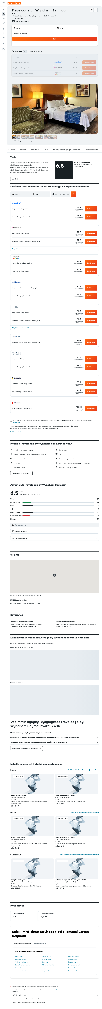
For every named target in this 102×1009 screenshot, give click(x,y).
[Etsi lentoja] (3, 10)
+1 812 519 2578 (17, 18)
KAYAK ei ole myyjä (55, 995)
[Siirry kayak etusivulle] (14, 3)
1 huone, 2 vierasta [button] (20, 34)
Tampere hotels (47, 968)
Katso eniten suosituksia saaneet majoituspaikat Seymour (79, 854)
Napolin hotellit (73, 962)
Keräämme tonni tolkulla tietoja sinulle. (55, 999)
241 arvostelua (24, 21)
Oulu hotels (18, 968)
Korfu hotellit (46, 962)
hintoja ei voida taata (59, 989)
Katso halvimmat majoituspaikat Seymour (85, 812)
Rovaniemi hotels (20, 971)
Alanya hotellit (72, 959)
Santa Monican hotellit (22, 965)
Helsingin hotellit (73, 956)
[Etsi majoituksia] (3, 14)
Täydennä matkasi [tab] (40, 943)
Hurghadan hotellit (74, 965)
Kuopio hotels (46, 971)
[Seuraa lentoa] (3, 33)
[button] (3, 3)
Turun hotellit (19, 956)
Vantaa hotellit (46, 956)
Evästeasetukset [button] (15, 432)
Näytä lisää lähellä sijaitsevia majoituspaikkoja (83, 770)
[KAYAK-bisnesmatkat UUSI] (3, 37)
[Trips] (3, 43)
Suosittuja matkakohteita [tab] (22, 943)
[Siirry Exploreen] (3, 29)
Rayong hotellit (46, 959)
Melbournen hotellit (21, 962)
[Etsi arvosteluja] (56, 525)
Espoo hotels (72, 968)
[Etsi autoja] (3, 18)
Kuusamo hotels (73, 971)
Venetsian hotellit (20, 959)
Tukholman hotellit (48, 965)
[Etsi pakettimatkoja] (3, 23)
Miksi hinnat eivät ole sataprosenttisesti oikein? (55, 1002)
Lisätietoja (16, 422)
